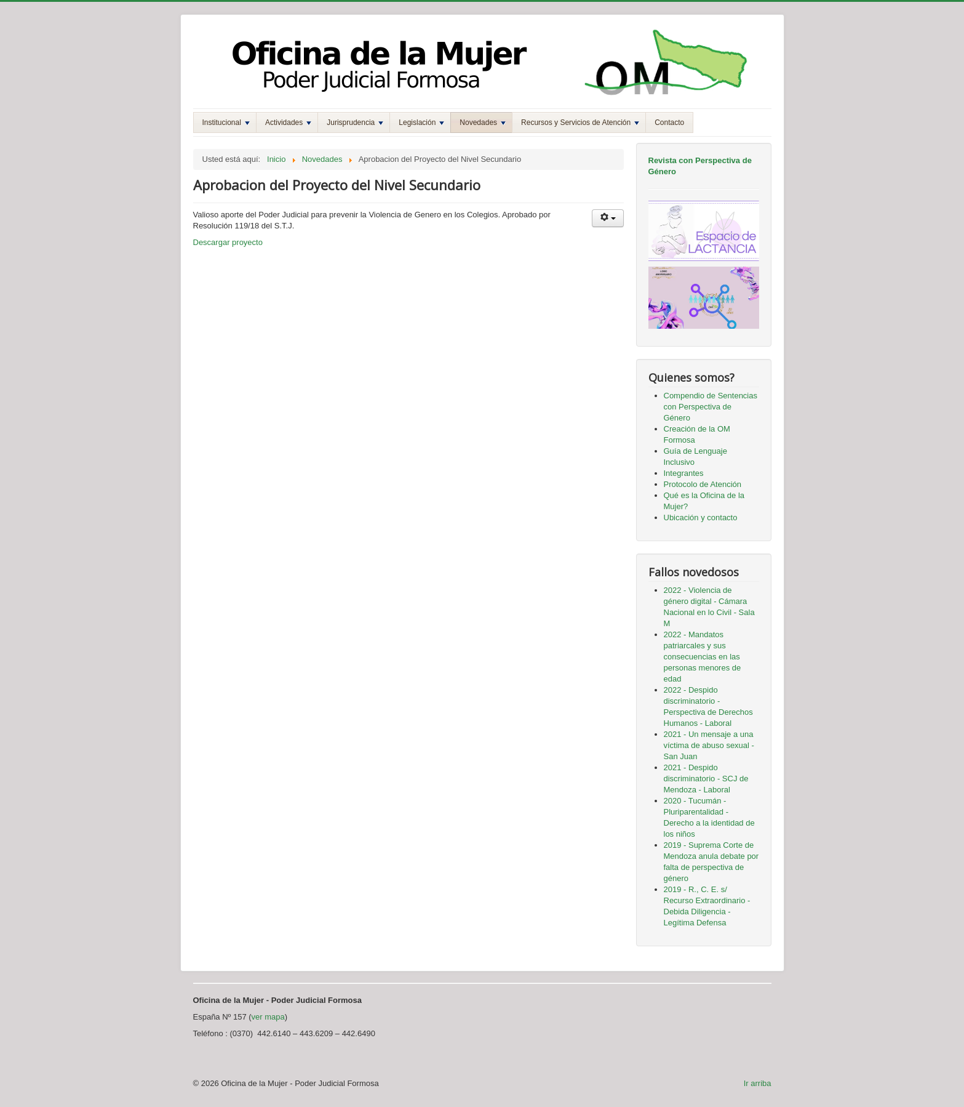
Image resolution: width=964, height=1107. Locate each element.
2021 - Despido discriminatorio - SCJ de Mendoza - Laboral (706, 778)
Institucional (226, 122)
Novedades (483, 122)
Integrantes (684, 473)
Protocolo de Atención (702, 484)
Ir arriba (757, 1083)
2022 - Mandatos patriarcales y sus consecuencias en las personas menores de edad (702, 656)
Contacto (669, 122)
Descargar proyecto (228, 242)
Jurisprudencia (355, 122)
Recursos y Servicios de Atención (580, 122)
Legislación (421, 122)
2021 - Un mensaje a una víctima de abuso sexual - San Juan (709, 745)
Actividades (288, 122)
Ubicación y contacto (701, 517)
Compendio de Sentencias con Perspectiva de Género (711, 406)
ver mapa (268, 1016)
